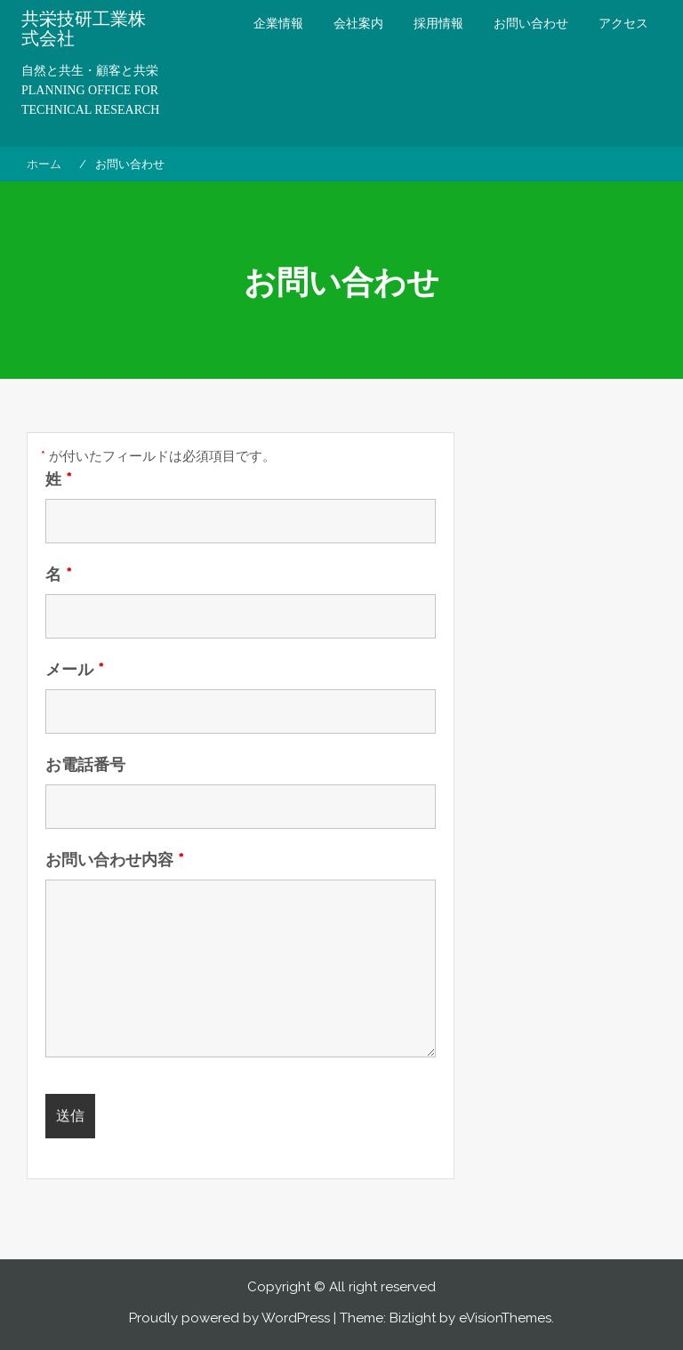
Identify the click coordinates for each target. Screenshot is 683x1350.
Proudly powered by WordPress (229, 1318)
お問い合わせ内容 (114, 860)
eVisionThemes (505, 1318)
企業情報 (278, 23)
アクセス (623, 23)
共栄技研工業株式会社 (83, 28)
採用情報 (438, 23)
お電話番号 (85, 765)
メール (74, 670)
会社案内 (358, 23)
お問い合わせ (531, 23)
